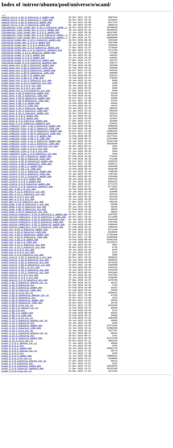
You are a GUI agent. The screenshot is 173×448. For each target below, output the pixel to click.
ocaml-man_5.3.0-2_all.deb (17, 233)
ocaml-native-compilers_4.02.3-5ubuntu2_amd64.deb (33, 266)
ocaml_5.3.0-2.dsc (12, 412)
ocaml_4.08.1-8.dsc (13, 369)
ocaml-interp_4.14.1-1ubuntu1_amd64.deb (26, 209)
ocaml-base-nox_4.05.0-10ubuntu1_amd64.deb (28, 81)
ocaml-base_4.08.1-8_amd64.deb (20, 121)
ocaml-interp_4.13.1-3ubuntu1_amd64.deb (26, 203)
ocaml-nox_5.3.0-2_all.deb (17, 297)
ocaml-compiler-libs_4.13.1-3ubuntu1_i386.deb (30, 169)
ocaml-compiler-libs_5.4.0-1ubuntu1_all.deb (29, 181)
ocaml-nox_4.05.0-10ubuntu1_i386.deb (24, 281)
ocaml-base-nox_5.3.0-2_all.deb (21, 100)
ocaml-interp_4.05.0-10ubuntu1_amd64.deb (27, 191)
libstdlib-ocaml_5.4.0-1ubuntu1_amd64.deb (27, 69)
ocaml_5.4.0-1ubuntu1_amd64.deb (21, 436)
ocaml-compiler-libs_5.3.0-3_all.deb (24, 178)
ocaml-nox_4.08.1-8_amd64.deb (19, 284)
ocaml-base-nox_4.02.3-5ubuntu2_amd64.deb (27, 75)
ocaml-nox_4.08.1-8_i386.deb (19, 288)
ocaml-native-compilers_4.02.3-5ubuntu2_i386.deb (32, 269)
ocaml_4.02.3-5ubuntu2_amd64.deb (21, 342)
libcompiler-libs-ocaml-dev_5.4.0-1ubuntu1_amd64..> (34, 39)
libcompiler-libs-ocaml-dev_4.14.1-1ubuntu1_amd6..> (34, 30)
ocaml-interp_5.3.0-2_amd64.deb (21, 212)
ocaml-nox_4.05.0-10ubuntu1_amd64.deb (25, 278)
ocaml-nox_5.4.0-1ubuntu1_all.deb (22, 303)
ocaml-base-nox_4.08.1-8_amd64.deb (23, 87)
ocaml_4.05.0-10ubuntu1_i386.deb (21, 360)
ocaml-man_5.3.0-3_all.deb (17, 236)
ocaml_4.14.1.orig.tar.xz (17, 406)
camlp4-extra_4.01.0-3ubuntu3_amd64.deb (26, 24)
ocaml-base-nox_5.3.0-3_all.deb (21, 103)
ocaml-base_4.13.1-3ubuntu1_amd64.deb (25, 127)
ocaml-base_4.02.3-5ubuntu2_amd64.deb (25, 109)
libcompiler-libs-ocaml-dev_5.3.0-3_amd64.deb (30, 36)
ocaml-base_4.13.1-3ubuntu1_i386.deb (24, 130)
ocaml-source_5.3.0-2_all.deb (19, 327)
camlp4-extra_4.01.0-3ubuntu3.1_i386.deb (27, 21)
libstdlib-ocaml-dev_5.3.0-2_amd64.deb (25, 48)
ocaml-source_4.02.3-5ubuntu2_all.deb (25, 312)
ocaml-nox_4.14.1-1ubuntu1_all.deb (23, 294)
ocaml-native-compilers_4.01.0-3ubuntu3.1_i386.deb (33, 257)
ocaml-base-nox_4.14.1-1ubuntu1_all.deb (26, 97)
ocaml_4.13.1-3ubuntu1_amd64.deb (21, 388)
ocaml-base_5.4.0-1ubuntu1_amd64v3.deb (25, 145)
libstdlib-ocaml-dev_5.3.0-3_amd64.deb (25, 51)
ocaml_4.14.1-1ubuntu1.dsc (17, 400)
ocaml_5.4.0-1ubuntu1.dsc (17, 433)
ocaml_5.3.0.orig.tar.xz (16, 427)
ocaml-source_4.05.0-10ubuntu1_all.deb (25, 315)
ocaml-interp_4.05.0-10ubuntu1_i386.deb (26, 194)
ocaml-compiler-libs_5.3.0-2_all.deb (24, 175)
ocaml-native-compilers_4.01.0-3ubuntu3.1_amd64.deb (34, 254)
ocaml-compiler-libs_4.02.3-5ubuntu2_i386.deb (30, 151)
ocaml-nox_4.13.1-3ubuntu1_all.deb (23, 291)
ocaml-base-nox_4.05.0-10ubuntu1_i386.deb (27, 84)
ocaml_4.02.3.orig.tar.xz (17, 348)
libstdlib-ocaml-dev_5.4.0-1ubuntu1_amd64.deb (30, 54)
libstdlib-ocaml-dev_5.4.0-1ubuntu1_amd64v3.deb (31, 57)
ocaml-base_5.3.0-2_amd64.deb (19, 136)
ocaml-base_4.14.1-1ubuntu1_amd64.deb (25, 133)
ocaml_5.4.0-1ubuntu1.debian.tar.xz (23, 430)
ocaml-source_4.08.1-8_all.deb (20, 318)
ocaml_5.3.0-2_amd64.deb (16, 415)
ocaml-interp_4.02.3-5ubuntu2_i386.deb (25, 187)
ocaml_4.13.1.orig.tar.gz (17, 394)
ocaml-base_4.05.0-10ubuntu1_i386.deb (25, 118)
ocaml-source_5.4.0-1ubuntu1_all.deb (24, 333)
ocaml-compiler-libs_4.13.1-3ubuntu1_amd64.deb (31, 166)
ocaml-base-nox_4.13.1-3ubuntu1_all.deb (26, 93)
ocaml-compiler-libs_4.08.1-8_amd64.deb (26, 160)
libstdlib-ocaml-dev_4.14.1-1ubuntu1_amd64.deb (31, 45)
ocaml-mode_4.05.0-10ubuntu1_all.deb (24, 251)
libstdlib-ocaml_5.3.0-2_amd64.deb (23, 63)
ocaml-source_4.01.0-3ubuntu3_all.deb (25, 309)
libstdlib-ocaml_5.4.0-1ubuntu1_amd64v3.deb (29, 72)
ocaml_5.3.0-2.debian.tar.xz (19, 409)
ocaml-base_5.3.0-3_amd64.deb (19, 139)
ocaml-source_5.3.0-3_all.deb (19, 330)
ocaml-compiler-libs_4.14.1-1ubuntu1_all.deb (29, 172)
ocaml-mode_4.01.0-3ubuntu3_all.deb (23, 245)
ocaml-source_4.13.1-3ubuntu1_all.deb (25, 321)
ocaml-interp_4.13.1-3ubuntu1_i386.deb (25, 206)
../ (3, 15)
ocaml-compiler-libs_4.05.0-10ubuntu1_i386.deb (31, 157)
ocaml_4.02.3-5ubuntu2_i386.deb (21, 345)
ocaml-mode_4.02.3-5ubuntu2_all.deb (23, 248)
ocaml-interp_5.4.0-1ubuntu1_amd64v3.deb (27, 221)
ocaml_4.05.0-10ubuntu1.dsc (18, 354)
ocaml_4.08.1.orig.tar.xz (17, 378)
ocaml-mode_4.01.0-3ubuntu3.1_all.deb (25, 242)
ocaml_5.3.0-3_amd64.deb (16, 424)
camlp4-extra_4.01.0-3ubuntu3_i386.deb (25, 27)
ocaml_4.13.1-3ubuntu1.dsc (17, 385)
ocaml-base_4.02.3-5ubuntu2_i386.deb (24, 112)
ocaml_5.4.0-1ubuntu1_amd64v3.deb (22, 439)
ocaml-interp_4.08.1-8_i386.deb (21, 200)
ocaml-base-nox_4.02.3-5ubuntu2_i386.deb (27, 78)
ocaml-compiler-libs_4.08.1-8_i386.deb (25, 163)
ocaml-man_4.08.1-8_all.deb (18, 224)
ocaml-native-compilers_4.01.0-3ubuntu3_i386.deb (32, 263)
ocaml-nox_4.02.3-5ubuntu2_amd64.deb (24, 272)
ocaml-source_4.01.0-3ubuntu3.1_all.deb (26, 306)
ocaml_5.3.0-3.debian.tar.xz (19, 418)
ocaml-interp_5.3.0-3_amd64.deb (21, 215)
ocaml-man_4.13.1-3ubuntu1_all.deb (23, 227)
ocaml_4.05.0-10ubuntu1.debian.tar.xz (25, 351)
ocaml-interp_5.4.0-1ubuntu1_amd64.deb (25, 218)
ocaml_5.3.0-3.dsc (12, 421)
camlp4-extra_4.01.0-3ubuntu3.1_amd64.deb (27, 18)
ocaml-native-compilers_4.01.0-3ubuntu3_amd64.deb (33, 260)
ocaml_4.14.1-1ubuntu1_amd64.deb (21, 403)
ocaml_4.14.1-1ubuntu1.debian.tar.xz (24, 397)
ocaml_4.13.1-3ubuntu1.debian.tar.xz (24, 381)
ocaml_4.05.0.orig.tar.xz (17, 363)
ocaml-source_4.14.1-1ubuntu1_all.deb (25, 324)
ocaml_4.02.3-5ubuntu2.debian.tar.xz (24, 336)
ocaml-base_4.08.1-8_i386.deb (19, 124)
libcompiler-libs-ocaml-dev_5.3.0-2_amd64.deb (30, 33)
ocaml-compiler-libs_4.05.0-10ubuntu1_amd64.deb (31, 154)
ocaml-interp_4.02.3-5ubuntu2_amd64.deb (26, 184)
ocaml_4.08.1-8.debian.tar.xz (19, 366)
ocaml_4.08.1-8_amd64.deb (17, 372)
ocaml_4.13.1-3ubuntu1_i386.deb (21, 391)
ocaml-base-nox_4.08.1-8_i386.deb (22, 90)
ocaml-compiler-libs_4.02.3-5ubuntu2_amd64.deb (31, 148)
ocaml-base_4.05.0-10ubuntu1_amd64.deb (25, 115)
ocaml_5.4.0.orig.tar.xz (16, 442)
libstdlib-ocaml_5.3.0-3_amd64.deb (23, 66)
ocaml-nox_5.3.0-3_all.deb (17, 300)
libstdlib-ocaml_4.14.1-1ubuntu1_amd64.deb (28, 60)
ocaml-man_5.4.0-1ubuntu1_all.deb (22, 239)
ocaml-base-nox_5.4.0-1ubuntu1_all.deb (25, 106)
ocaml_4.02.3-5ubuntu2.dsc (17, 339)
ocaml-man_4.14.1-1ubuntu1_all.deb (23, 230)
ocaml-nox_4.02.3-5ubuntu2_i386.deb (23, 275)
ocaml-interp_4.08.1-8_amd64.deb (21, 197)
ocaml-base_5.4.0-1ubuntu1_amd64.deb (24, 142)
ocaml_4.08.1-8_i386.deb (16, 375)
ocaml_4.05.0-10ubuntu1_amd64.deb (22, 357)
